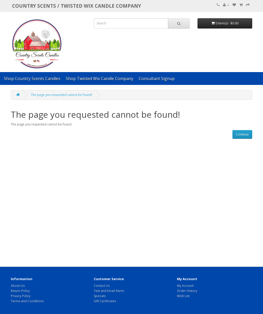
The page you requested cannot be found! (61, 95)
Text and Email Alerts (109, 291)
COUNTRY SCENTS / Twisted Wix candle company (76, 6)
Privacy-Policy (21, 296)
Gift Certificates (105, 301)
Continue (242, 134)
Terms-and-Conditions (27, 301)
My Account (185, 285)
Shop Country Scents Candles (32, 78)
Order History (187, 291)
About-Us (18, 285)
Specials (100, 296)
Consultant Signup (157, 78)
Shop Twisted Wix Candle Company (99, 78)
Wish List (183, 296)
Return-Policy (20, 291)
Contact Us (102, 285)
